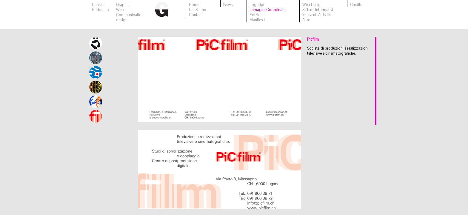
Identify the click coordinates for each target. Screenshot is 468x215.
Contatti (196, 14)
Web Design (312, 4)
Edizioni (257, 14)
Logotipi (257, 4)
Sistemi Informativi (317, 9)
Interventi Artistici (316, 14)
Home (194, 4)
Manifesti (257, 19)
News (228, 4)
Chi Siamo (197, 9)
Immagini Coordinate (267, 9)
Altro (306, 19)
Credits (356, 4)
